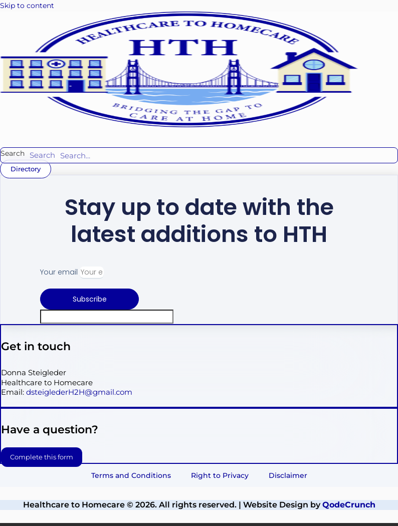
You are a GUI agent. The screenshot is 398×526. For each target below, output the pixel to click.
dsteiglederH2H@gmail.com (79, 392)
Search (13, 153)
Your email (60, 272)
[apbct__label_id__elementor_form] (106, 317)
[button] (78, 133)
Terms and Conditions (131, 475)
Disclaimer (288, 475)
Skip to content (27, 6)
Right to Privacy (220, 475)
